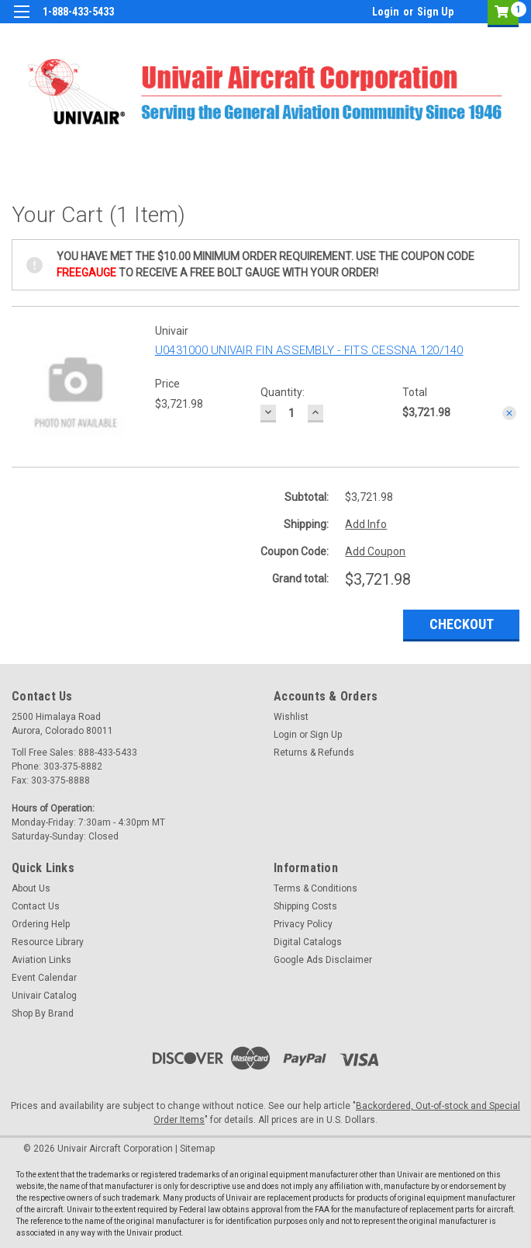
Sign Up (435, 11)
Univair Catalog (44, 995)
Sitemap (197, 1148)
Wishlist (291, 716)
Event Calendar (44, 977)
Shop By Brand (43, 1013)
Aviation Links (41, 959)
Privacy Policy (303, 924)
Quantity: (282, 392)
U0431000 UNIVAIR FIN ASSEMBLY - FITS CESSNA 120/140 (309, 350)
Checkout (461, 624)
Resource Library (48, 942)
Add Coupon (375, 551)
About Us (31, 888)
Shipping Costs (305, 906)
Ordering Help (41, 924)
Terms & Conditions (315, 888)
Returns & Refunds (314, 752)
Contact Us (36, 906)
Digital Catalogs (308, 942)
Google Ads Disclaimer (323, 959)
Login (385, 11)
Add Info (366, 524)
